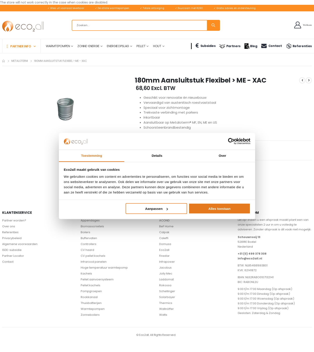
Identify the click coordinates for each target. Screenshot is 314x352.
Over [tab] (222, 155)
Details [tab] (157, 155)
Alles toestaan (219, 209)
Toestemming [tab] (91, 155)
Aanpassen (156, 209)
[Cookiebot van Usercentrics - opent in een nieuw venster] (231, 141)
